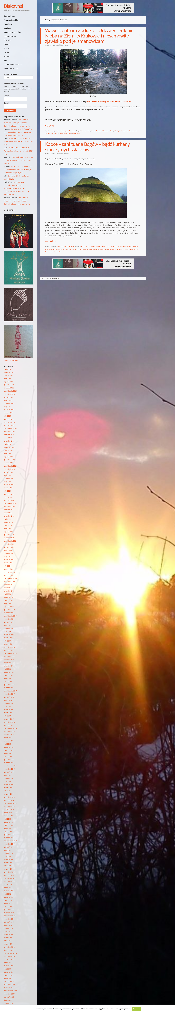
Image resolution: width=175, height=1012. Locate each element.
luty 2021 (7, 566)
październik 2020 (10, 578)
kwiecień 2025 (9, 410)
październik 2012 (10, 878)
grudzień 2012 (9, 872)
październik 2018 (10, 653)
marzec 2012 (8, 900)
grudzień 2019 (9, 610)
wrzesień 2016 (9, 731)
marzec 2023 (8, 488)
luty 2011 (7, 941)
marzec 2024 (8, 450)
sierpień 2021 (9, 547)
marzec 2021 (8, 563)
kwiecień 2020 (9, 597)
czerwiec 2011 (9, 928)
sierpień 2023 (9, 472)
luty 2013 (7, 866)
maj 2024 (7, 444)
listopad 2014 (9, 800)
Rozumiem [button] (136, 1009)
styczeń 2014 (9, 831)
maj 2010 (7, 969)
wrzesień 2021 (9, 544)
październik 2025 (10, 391)
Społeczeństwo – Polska (12, 32)
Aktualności (8, 24)
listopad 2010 (9, 950)
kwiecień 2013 (9, 859)
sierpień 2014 (9, 810)
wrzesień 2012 (9, 881)
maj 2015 (7, 781)
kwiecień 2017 (9, 710)
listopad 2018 (9, 650)
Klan (5, 60)
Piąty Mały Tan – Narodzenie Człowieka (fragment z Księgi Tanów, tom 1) (18, 160)
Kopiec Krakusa (108, 131)
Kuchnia (7, 56)
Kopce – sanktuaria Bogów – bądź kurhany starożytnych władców (87, 147)
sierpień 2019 (9, 622)
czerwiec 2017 (9, 703)
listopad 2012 (9, 875)
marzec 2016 (8, 750)
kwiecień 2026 (9, 372)
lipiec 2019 (8, 625)
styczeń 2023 (9, 494)
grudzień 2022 (9, 497)
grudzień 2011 (9, 909)
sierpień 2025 (9, 397)
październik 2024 (10, 428)
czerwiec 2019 (9, 628)
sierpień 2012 (9, 884)
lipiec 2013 (8, 850)
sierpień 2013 (9, 847)
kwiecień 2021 (9, 560)
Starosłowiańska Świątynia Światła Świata (102, 249)
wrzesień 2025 (9, 394)
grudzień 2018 (9, 647)
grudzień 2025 (9, 385)
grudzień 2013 (9, 834)
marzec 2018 (8, 675)
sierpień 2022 (9, 510)
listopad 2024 (9, 425)
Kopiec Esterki (95, 246)
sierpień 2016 (9, 735)
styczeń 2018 (9, 681)
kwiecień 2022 (9, 522)
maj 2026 (7, 369)
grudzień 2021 (9, 535)
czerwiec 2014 (9, 816)
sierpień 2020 (9, 585)
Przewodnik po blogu (12, 20)
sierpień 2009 (9, 997)
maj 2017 (7, 706)
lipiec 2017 (8, 700)
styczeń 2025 (9, 419)
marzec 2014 (8, 825)
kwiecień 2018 (9, 672)
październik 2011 (10, 916)
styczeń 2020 (9, 606)
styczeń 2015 (9, 794)
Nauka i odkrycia (10, 36)
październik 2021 (10, 541)
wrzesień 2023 (9, 469)
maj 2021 (7, 556)
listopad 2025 (9, 388)
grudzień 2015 (9, 760)
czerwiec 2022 (9, 516)
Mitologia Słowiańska (121, 131)
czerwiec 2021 (9, 553)
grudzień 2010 (9, 947)
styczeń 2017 (9, 719)
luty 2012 (7, 903)
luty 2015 (7, 791)
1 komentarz (76, 134)
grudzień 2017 (9, 685)
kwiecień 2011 (9, 934)
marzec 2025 (8, 413)
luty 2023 (7, 491)
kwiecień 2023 (9, 485)
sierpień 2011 (9, 922)
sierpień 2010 (9, 959)
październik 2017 (10, 691)
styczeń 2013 (9, 869)
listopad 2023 (9, 463)
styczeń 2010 (9, 981)
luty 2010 (7, 978)
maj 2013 (7, 856)
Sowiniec (54, 134)
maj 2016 (7, 744)
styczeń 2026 (9, 382)
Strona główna (9, 16)
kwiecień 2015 (9, 785)
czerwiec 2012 (9, 891)
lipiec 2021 (8, 550)
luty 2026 (7, 378)
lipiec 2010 (8, 963)
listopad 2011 (9, 913)
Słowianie (7, 28)
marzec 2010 (8, 975)
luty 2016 (7, 753)
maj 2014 (7, 819)
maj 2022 (7, 519)
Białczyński (14, 6)
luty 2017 (7, 716)
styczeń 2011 (9, 944)
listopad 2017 (9, 688)
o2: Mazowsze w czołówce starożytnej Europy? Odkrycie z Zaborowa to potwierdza (17, 123)
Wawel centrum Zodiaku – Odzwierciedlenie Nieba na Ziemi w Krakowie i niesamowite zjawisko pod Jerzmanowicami (89, 35)
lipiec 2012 (8, 888)
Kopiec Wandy (127, 246)
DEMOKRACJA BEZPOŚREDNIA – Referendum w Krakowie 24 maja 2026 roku (18, 141)
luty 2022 (7, 528)
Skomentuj (57, 252)
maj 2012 (7, 894)
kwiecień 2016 (9, 747)
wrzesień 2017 (9, 694)
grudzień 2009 (9, 984)
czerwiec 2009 (9, 1003)
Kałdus (83, 246)
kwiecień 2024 (9, 447)
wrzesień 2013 (9, 844)
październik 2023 (10, 466)
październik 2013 (10, 841)
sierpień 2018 (9, 660)
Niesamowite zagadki (74, 249)
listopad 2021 (9, 538)
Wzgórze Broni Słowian (124, 249)
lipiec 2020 (8, 588)
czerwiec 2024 (9, 441)
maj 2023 (7, 482)
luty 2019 (7, 641)
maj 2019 (7, 631)
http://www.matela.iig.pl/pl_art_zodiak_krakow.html (109, 101)
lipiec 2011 (8, 925)
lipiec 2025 (8, 400)
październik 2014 (10, 803)
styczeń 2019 (9, 644)
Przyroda (7, 40)
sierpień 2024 (9, 435)
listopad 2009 (9, 988)
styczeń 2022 (9, 531)
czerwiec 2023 (9, 478)
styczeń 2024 (9, 457)
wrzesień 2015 (9, 769)
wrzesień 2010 (9, 956)
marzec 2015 (8, 788)
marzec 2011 (8, 938)
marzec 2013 (8, 863)
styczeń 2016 (9, 756)
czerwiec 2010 (9, 966)
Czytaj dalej (50, 125)
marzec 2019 (8, 638)
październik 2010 (10, 953)
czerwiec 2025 (9, 403)
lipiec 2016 (8, 738)
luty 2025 (7, 416)
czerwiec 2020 (9, 591)
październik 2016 (10, 728)
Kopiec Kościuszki (97, 131)
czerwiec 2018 (9, 666)
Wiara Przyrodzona (11, 68)
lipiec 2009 (8, 1000)
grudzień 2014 (9, 797)
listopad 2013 (9, 838)
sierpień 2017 (9, 697)
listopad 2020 (9, 575)
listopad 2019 (9, 613)
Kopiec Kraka (117, 246)
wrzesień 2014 (9, 806)
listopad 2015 (9, 763)
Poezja (6, 52)
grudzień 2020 (9, 572)
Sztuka (6, 48)
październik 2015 (10, 766)
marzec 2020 (8, 600)
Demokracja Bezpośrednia (13, 64)
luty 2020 (7, 603)
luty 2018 (7, 678)
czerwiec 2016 (9, 741)
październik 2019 (10, 616)
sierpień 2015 (9, 772)
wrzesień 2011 (9, 919)
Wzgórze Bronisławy (64, 134)
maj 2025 (7, 407)
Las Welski (48, 249)
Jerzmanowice (85, 131)
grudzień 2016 (9, 722)
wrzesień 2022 (9, 506)
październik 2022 (10, 503)
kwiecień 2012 (9, 897)
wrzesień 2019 (9, 619)
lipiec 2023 (8, 475)
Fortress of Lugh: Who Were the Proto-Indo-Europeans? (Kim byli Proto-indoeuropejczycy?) (18, 132)
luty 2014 (7, 828)
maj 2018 (7, 669)
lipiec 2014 (8, 813)
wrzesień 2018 (9, 656)
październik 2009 (10, 991)
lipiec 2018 (8, 663)
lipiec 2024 (8, 438)
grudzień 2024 (9, 422)
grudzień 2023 (9, 460)
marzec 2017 (8, 713)
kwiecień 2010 (9, 972)
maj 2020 (7, 594)
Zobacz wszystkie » (11, 360)
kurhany (135, 246)
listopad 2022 (9, 500)
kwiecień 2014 (9, 822)
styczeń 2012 (9, 906)
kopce (88, 246)
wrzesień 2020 (9, 581)
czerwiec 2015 (9, 778)
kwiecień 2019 (9, 635)
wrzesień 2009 (9, 994)
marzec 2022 (8, 525)
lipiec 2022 (8, 513)
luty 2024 (7, 453)
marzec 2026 (8, 375)
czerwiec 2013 (9, 853)
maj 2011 (7, 931)
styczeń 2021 (9, 569)
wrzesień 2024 (9, 432)
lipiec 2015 (8, 775)
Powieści (7, 44)
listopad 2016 (9, 725)
